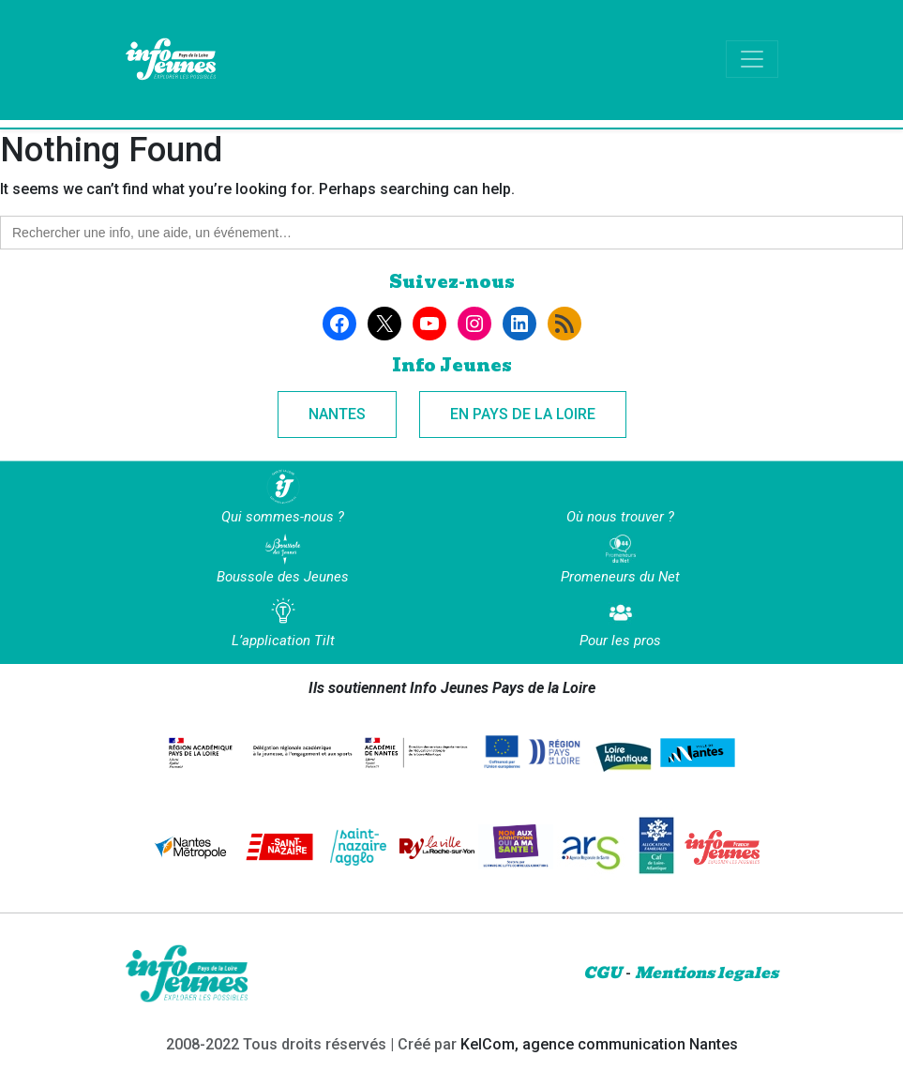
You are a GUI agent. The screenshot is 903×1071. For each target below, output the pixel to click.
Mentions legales (706, 973)
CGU (602, 973)
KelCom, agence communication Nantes (599, 1044)
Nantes (337, 414)
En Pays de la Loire (522, 414)
